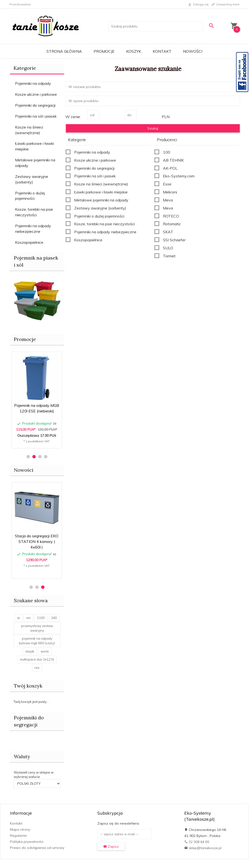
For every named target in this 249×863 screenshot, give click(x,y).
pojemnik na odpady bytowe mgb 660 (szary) (37, 640)
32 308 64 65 (196, 842)
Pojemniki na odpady (33, 83)
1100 (41, 618)
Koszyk (133, 51)
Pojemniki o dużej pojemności (30, 196)
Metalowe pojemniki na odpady (35, 162)
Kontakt (162, 51)
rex (37, 668)
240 (54, 618)
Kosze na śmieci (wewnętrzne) (29, 130)
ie (18, 618)
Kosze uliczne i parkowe (36, 94)
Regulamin (18, 835)
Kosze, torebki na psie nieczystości (34, 212)
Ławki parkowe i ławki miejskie (34, 146)
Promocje (104, 51)
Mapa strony (20, 829)
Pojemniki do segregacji (35, 105)
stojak (29, 651)
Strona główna (64, 51)
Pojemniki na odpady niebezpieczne (33, 228)
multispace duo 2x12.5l (37, 659)
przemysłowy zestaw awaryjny (37, 628)
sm (28, 618)
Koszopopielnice (29, 242)
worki (45, 651)
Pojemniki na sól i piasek (36, 116)
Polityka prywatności (26, 841)
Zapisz (111, 846)
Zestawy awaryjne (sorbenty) (31, 179)
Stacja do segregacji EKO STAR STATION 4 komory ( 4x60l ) (37, 541)
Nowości (192, 51)
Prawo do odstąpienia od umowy (37, 848)
